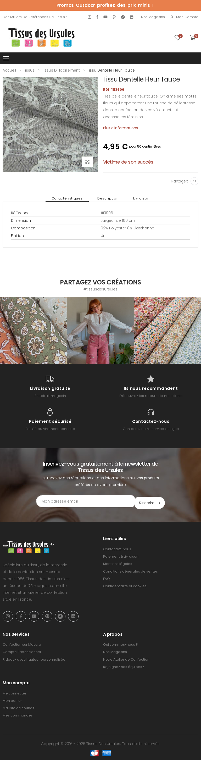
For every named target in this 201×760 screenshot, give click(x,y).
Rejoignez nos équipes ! (123, 665)
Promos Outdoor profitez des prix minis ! (105, 5)
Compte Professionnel (22, 650)
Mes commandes (18, 713)
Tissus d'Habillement (61, 70)
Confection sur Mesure (22, 642)
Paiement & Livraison (120, 554)
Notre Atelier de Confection (126, 657)
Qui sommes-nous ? (120, 642)
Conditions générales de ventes (130, 569)
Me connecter (14, 691)
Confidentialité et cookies (125, 584)
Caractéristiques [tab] (71, 198)
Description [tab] (108, 198)
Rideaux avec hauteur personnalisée (34, 657)
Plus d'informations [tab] (120, 128)
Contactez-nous (117, 547)
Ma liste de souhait (18, 706)
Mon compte (184, 16)
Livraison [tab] (137, 198)
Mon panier (12, 699)
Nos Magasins (153, 16)
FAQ (106, 577)
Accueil (9, 70)
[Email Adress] (78, 501)
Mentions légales (117, 562)
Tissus (29, 70)
